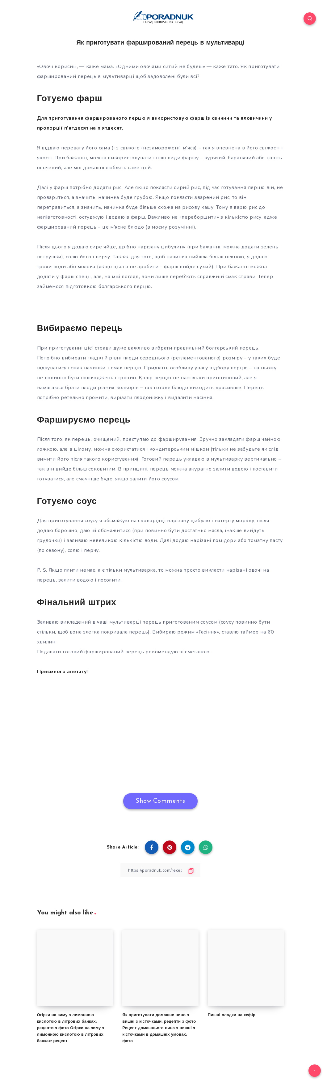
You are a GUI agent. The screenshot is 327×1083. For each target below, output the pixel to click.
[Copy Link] (160, 870)
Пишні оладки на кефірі (232, 1015)
